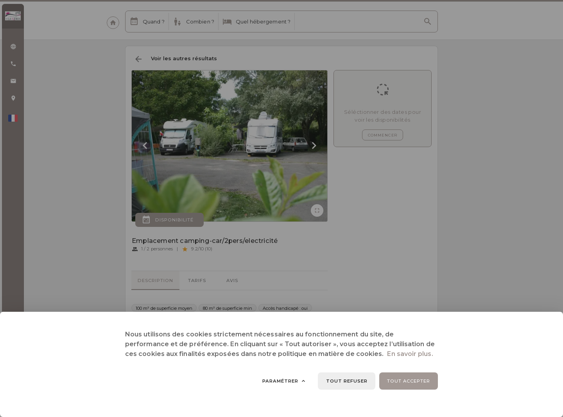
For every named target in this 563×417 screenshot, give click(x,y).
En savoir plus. (410, 354)
